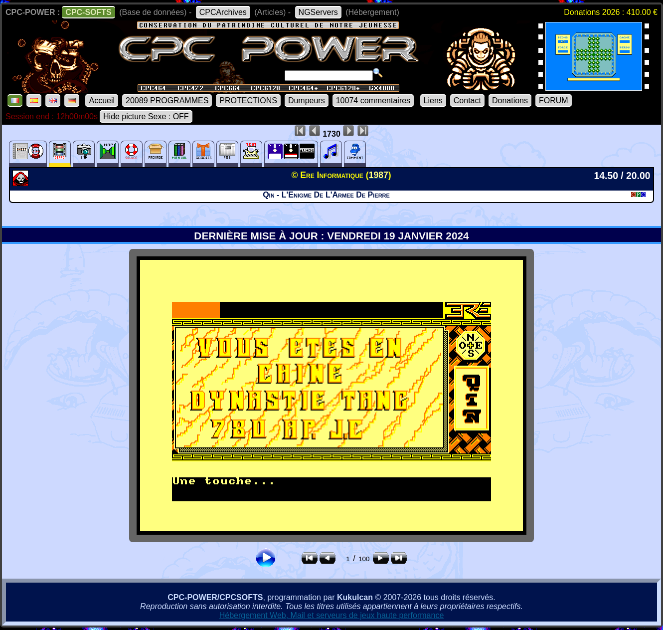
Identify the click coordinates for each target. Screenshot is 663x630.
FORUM (553, 100)
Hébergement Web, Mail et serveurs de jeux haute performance (331, 615)
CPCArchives (223, 12)
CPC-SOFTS (88, 12)
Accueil (102, 100)
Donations (510, 100)
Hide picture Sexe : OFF (146, 116)
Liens (433, 100)
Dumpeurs (306, 100)
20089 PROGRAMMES (167, 100)
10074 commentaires (373, 100)
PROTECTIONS (248, 100)
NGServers (318, 12)
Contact (467, 100)
